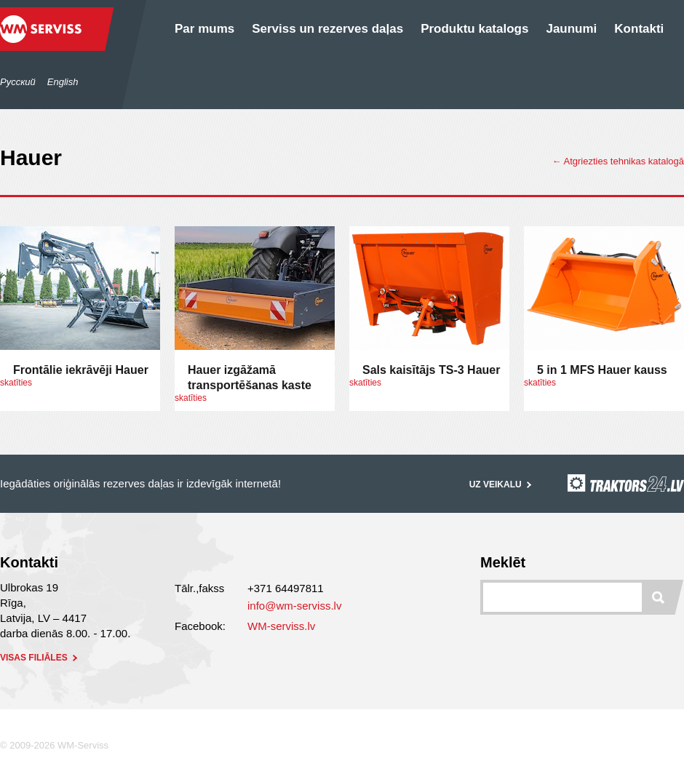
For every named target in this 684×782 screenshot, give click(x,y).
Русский (18, 81)
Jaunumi (571, 29)
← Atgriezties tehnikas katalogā (618, 161)
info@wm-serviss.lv (294, 605)
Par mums (204, 29)
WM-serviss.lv (281, 626)
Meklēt (502, 562)
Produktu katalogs (474, 29)
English (63, 81)
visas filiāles (40, 658)
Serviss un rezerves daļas (327, 29)
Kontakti (639, 29)
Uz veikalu (501, 484)
